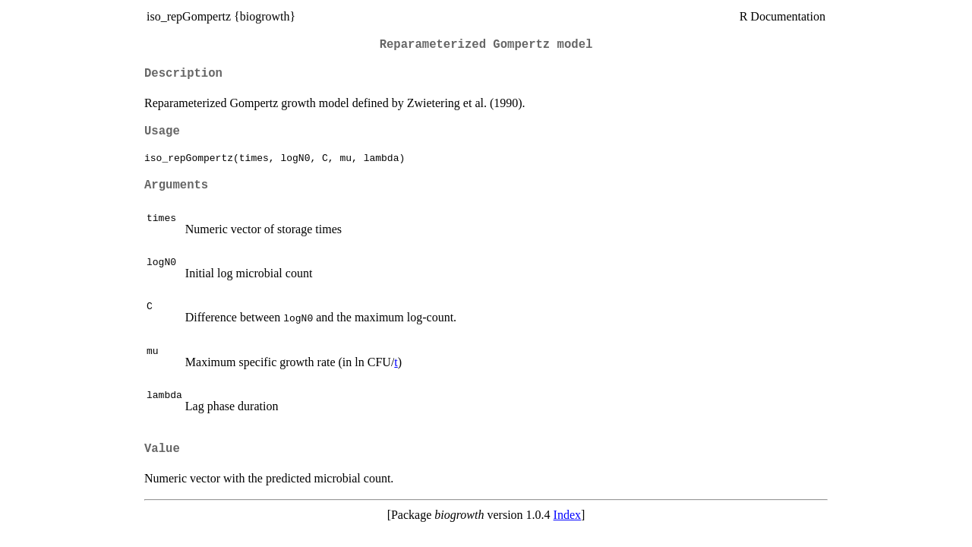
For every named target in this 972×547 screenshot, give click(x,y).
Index (567, 514)
